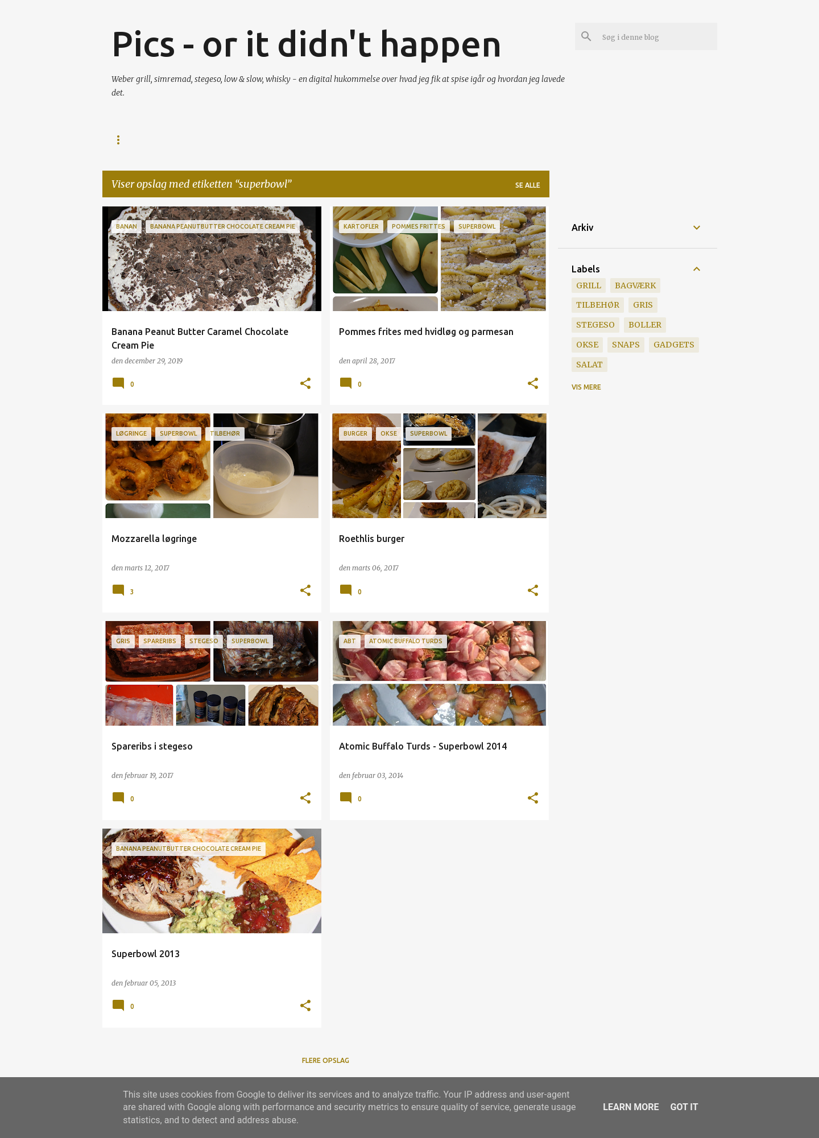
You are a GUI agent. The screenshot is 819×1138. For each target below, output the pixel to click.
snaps (626, 345)
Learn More (631, 1107)
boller (644, 325)
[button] (305, 384)
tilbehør (597, 305)
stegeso (595, 325)
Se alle (527, 185)
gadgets (673, 345)
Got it (684, 1107)
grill (588, 285)
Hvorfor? (194, 139)
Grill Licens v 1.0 (270, 139)
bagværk (635, 285)
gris (643, 305)
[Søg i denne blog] (657, 36)
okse (587, 345)
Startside (131, 139)
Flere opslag (325, 1060)
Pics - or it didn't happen (306, 43)
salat (589, 364)
